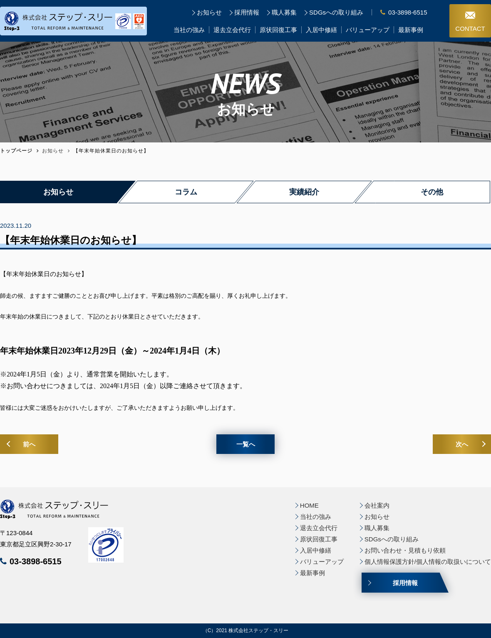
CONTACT (470, 22)
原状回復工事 (278, 29)
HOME (309, 505)
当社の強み (189, 29)
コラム (186, 192)
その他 (432, 192)
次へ (462, 444)
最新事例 (410, 29)
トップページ (16, 151)
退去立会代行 (232, 29)
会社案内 (377, 505)
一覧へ (245, 444)
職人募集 (284, 12)
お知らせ (209, 12)
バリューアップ (367, 29)
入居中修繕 (321, 29)
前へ (29, 444)
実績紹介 (304, 192)
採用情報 (246, 12)
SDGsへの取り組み (336, 12)
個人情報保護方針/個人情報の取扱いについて (428, 561)
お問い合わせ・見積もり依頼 (405, 550)
